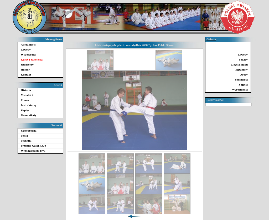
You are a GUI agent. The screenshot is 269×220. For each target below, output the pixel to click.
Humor (25, 69)
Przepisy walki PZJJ (33, 145)
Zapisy (25, 110)
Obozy (244, 74)
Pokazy (243, 59)
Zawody (26, 49)
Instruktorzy (29, 105)
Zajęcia (243, 84)
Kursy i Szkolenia (32, 59)
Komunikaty (28, 115)
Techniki (26, 140)
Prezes (25, 100)
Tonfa (24, 135)
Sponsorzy (27, 64)
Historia (26, 90)
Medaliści (27, 95)
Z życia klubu (239, 64)
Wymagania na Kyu (33, 150)
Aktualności (28, 44)
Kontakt (26, 74)
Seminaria (241, 79)
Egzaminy (241, 69)
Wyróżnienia (240, 89)
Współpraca (28, 54)
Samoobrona (29, 130)
